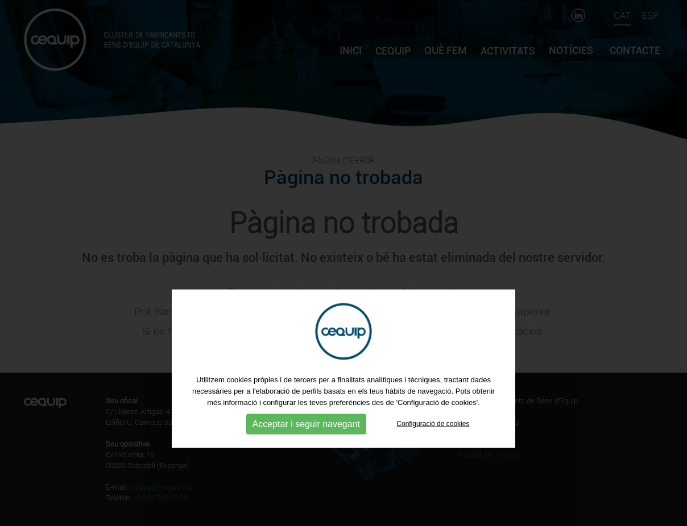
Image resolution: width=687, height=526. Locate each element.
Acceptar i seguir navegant (306, 441)
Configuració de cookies (432, 441)
